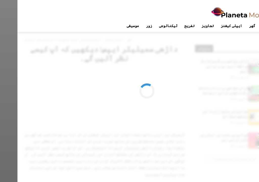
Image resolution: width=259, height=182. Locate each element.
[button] (247, 26)
